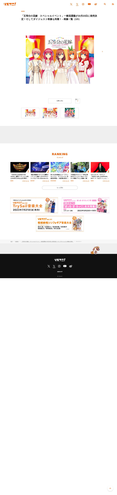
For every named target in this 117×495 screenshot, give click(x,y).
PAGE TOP (110, 488)
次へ (102, 51)
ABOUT (60, 271)
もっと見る (60, 187)
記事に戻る (60, 101)
